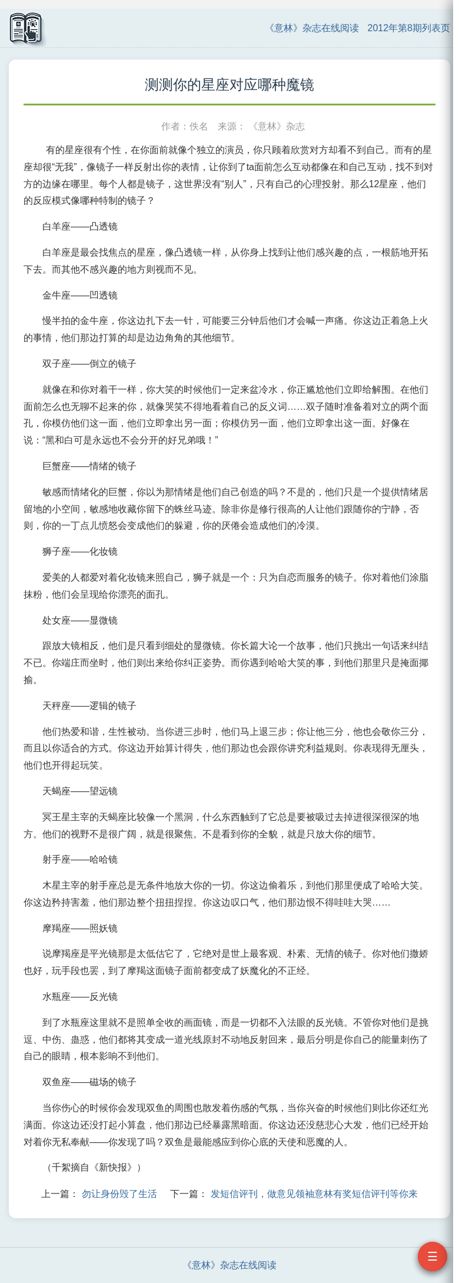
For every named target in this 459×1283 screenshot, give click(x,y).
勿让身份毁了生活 (119, 1194)
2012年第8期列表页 (409, 28)
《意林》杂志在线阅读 (312, 28)
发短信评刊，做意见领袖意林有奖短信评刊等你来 (314, 1194)
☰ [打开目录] (432, 1256)
